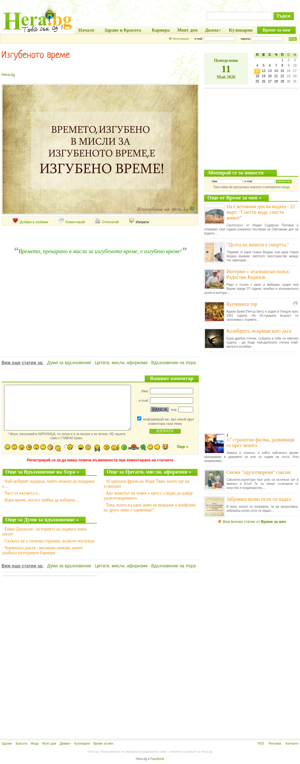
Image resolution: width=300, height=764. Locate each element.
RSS (261, 743)
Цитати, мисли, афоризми (121, 362)
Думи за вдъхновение (69, 362)
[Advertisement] (99, 298)
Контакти (291, 743)
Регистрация (180, 38)
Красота (21, 743)
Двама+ (65, 743)
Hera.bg (8, 75)
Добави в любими (30, 222)
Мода (34, 743)
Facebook (157, 759)
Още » (182, 447)
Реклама (274, 743)
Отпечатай (107, 222)
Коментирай (72, 222)
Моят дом (49, 743)
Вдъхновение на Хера (173, 362)
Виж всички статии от (254, 522)
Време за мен (103, 743)
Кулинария (82, 743)
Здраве (7, 743)
